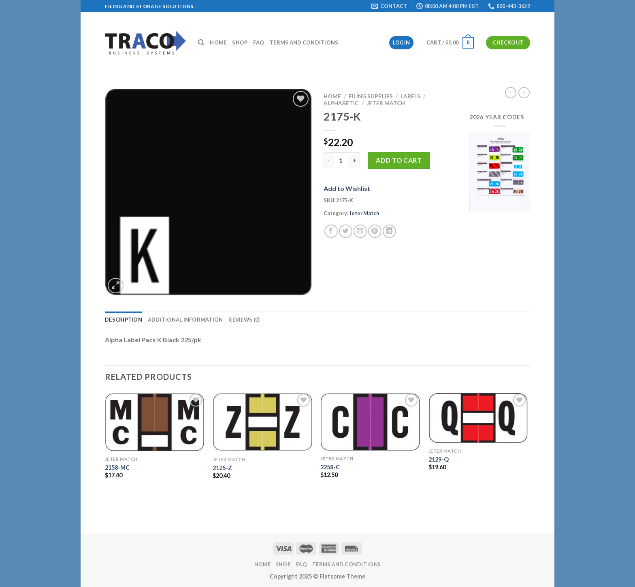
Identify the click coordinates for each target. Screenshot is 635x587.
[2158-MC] (155, 422)
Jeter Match (386, 103)
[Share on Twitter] (345, 231)
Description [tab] (123, 319)
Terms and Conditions (304, 42)
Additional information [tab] (185, 319)
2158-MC (117, 467)
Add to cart (399, 160)
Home (218, 42)
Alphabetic (341, 103)
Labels (410, 96)
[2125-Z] (263, 422)
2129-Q (438, 459)
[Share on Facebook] (331, 231)
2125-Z (222, 467)
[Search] (201, 42)
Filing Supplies (371, 96)
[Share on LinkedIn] (389, 231)
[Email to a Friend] (360, 231)
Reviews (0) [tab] (244, 319)
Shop (239, 42)
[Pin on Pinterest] (374, 231)
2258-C (330, 467)
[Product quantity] (341, 160)
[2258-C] (370, 422)
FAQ (258, 42)
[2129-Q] (478, 418)
